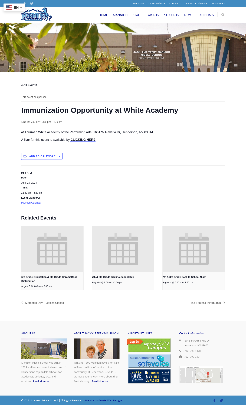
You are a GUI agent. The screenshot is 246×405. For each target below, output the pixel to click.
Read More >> (41, 381)
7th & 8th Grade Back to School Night (184, 277)
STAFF (137, 14)
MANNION (120, 14)
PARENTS (152, 14)
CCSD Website (157, 3)
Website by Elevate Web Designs (103, 400)
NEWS (188, 14)
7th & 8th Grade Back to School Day (113, 277)
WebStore (138, 3)
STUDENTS (171, 14)
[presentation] (52, 249)
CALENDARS (206, 14)
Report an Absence (197, 3)
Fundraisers (218, 3)
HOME (103, 14)
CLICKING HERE (83, 139)
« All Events (29, 84)
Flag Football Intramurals (205, 302)
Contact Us (175, 3)
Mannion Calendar (31, 202)
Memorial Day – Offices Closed (44, 302)
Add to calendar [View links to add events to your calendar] (42, 156)
